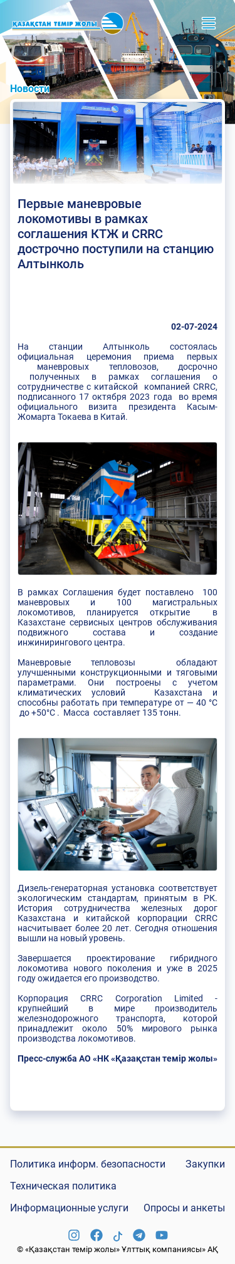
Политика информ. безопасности (87, 1164)
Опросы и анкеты (184, 1208)
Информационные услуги (69, 1208)
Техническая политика (63, 1186)
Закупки (205, 1164)
